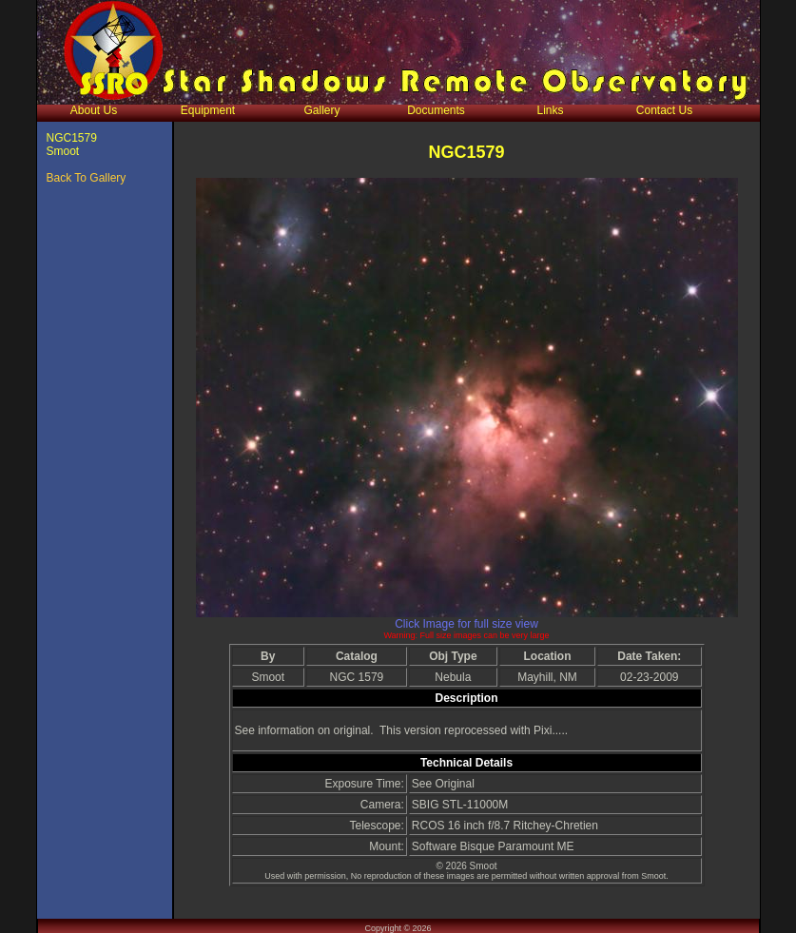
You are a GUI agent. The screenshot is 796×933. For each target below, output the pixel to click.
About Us (93, 110)
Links (549, 110)
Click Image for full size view (466, 624)
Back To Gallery (86, 178)
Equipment (208, 110)
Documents (436, 110)
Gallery (321, 110)
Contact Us (664, 110)
